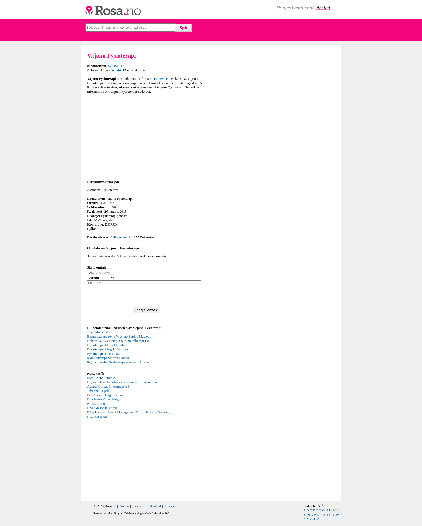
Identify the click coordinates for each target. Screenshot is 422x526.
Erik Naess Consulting (103, 404)
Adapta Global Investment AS (108, 391)
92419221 (115, 66)
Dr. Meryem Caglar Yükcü (106, 400)
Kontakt (155, 511)
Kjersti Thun (96, 408)
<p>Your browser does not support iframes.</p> (127, 355)
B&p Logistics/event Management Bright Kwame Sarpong (128, 417)
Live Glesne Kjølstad (102, 413)
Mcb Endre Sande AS (102, 383)
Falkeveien (162, 79)
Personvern (139, 511)
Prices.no (170, 511)
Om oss (124, 511)
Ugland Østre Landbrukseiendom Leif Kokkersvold (123, 387)
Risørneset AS (97, 421)
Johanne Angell (98, 395)
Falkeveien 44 (111, 70)
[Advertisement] (147, 135)
